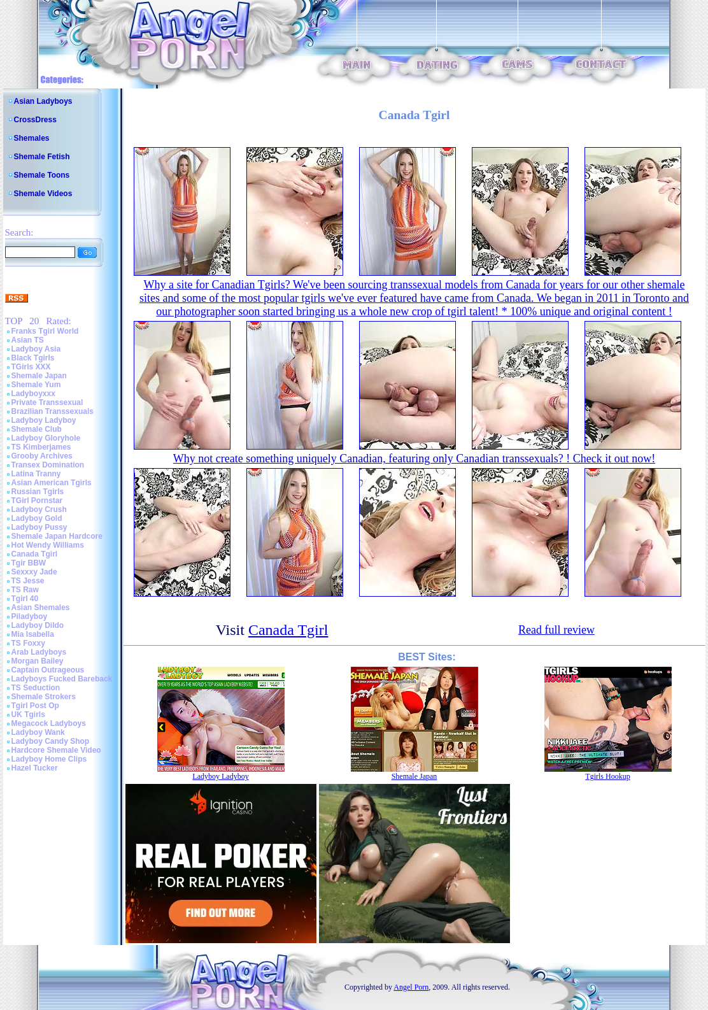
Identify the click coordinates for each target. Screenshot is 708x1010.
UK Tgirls (28, 714)
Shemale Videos (43, 193)
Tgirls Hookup (607, 776)
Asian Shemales (40, 607)
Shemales (32, 138)
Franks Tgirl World (45, 331)
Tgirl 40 (25, 598)
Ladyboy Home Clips (49, 759)
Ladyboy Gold (36, 518)
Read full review (556, 629)
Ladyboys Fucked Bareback (62, 678)
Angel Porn (410, 987)
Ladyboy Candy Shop (50, 741)
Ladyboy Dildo (37, 625)
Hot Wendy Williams (47, 545)
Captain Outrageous (48, 669)
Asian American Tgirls (51, 482)
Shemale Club (36, 429)
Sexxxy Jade (34, 571)
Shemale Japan (39, 375)
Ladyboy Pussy (39, 527)
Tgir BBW (28, 562)
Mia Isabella (32, 634)
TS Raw (25, 589)
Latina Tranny (36, 473)
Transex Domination (48, 464)
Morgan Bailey (37, 661)
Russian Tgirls (37, 491)
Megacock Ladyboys (48, 723)
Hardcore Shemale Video (56, 750)
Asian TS (27, 340)
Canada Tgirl (34, 554)
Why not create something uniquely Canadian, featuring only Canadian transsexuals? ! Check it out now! (414, 458)
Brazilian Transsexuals (52, 411)
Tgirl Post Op (35, 705)
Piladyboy (29, 616)
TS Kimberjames (41, 447)
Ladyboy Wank (38, 732)
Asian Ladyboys (43, 101)
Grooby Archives (42, 456)
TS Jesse (28, 580)
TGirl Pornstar (37, 500)
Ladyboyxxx (33, 393)
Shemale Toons (42, 175)
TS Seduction (35, 687)
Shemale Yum (36, 384)
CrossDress (35, 119)
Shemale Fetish (42, 156)
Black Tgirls (33, 357)
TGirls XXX (31, 366)
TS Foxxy (28, 643)
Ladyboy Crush (39, 509)
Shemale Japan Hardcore (57, 536)
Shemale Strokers (43, 696)
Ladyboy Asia (36, 349)
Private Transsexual (47, 402)
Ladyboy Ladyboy (43, 420)
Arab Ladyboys (39, 652)
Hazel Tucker (34, 768)
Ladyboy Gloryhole (46, 438)
